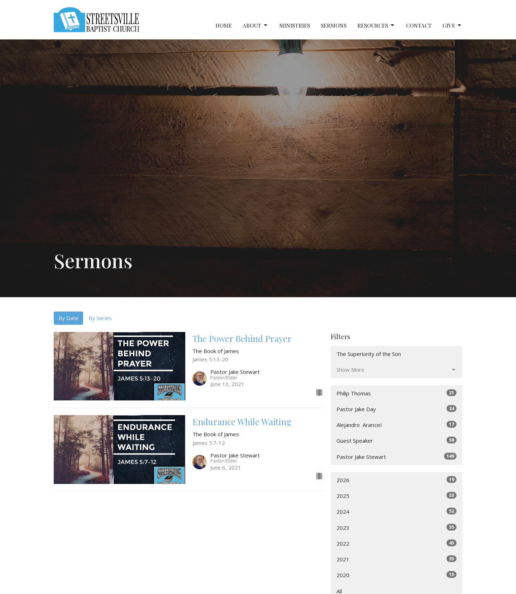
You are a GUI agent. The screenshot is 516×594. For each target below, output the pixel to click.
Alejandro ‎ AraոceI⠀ (396, 424)
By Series (100, 318)
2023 (396, 527)
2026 (396, 480)
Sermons (334, 25)
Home (223, 25)
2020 (396, 575)
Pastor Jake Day (396, 409)
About (255, 25)
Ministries (294, 25)
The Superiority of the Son (368, 353)
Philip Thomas (396, 393)
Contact (419, 25)
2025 (396, 495)
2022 (396, 543)
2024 (396, 511)
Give (452, 25)
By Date (68, 318)
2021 (396, 559)
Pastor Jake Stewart (396, 456)
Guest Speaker (396, 440)
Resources (376, 25)
